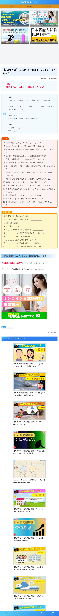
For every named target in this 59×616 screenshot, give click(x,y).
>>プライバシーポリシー (29, 610)
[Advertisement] (29, 581)
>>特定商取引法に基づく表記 (48, 610)
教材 (4, 327)
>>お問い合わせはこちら (10, 610)
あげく (9, 327)
